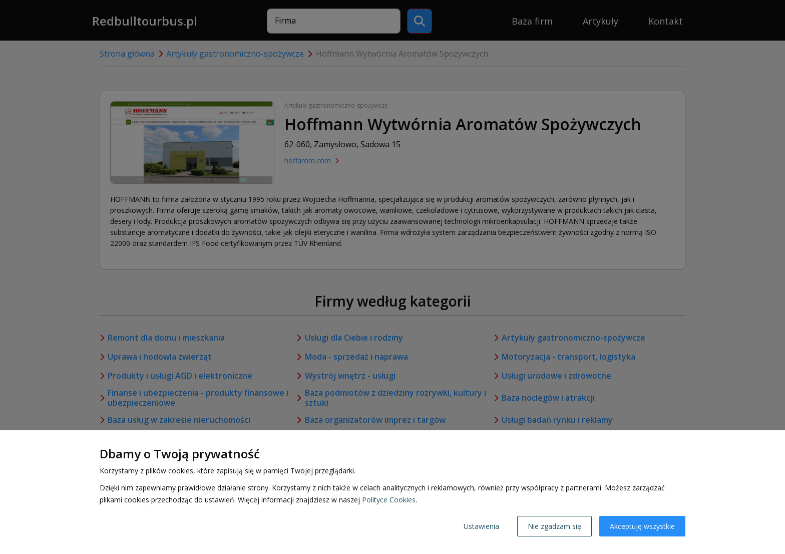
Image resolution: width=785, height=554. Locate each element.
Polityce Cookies (389, 499)
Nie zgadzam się (554, 526)
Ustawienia (481, 526)
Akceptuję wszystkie (642, 526)
